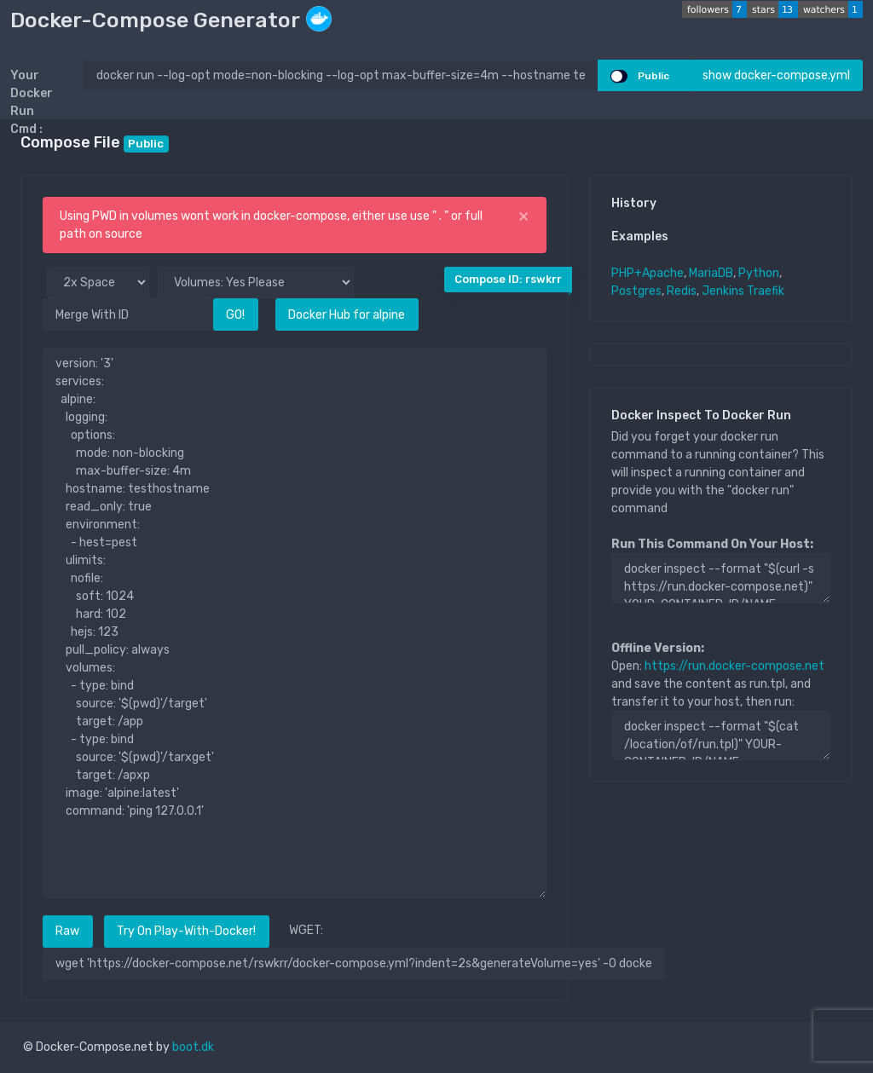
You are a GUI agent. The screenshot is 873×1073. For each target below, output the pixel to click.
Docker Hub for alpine (346, 315)
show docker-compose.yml (776, 75)
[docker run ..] (340, 75)
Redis (682, 291)
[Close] (523, 216)
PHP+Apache (647, 273)
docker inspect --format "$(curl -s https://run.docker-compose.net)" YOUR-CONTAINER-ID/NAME (720, 578)
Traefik (765, 291)
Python (758, 273)
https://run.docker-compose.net (734, 666)
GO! (235, 315)
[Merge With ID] (128, 314)
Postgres (636, 291)
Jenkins (723, 291)
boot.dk (193, 1047)
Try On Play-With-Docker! (186, 931)
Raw (67, 931)
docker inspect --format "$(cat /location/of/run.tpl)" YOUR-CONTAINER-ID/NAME (720, 735)
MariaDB (711, 273)
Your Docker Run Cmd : (31, 102)
